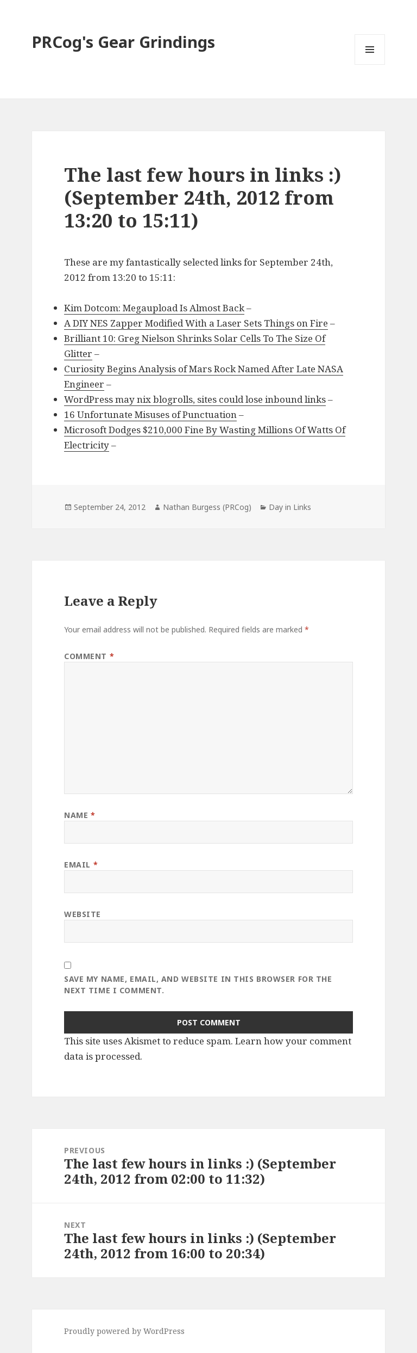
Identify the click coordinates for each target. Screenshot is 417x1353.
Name (79, 815)
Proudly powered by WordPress (124, 1331)
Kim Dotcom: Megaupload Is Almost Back (154, 308)
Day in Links (290, 507)
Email (81, 864)
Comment (89, 656)
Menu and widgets (370, 64)
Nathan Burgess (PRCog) (207, 507)
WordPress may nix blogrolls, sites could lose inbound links (195, 399)
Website (82, 914)
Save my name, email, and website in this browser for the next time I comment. (198, 984)
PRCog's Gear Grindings (123, 41)
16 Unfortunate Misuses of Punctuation (150, 414)
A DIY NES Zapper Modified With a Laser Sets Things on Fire (196, 323)
